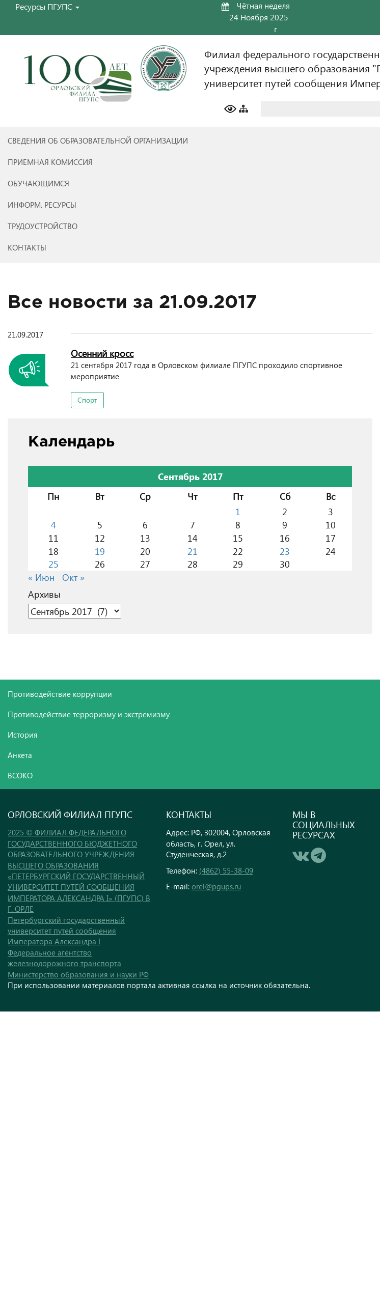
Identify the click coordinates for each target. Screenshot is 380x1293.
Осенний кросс (102, 353)
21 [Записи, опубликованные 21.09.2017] (192, 551)
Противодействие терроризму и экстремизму (89, 714)
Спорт (87, 400)
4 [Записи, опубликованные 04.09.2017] (53, 524)
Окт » (73, 577)
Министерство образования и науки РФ (78, 974)
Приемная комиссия (50, 162)
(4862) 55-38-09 (226, 870)
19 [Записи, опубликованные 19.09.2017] (100, 551)
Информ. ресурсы (42, 205)
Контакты (27, 247)
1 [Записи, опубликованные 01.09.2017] (237, 511)
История (23, 734)
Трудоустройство (42, 226)
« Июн (41, 577)
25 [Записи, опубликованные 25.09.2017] (53, 563)
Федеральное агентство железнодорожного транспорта (64, 957)
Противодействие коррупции (60, 694)
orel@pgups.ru (216, 886)
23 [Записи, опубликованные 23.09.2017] (285, 551)
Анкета (20, 755)
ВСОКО (20, 775)
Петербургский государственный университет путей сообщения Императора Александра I (66, 931)
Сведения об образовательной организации (98, 140)
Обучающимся (38, 183)
